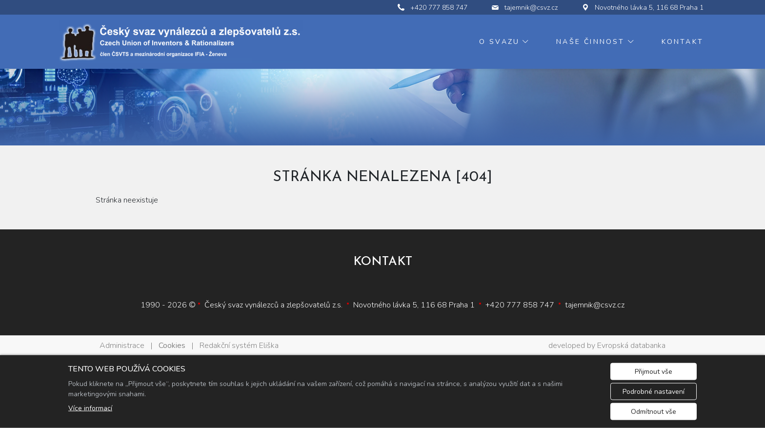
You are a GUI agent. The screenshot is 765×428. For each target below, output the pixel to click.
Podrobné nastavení (653, 391)
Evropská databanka (631, 345)
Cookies (172, 345)
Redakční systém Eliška (239, 345)
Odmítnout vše (653, 411)
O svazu (499, 41)
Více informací (90, 408)
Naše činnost (590, 41)
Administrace (122, 345)
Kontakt (683, 41)
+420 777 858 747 (519, 305)
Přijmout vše (653, 371)
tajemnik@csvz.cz (594, 305)
